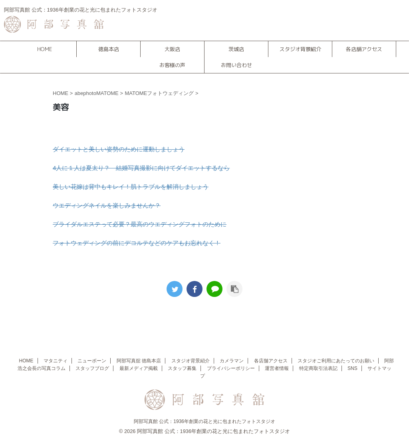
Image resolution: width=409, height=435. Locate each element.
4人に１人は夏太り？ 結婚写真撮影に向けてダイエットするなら (141, 167)
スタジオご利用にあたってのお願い (336, 361)
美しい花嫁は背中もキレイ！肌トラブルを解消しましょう (130, 186)
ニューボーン (91, 361)
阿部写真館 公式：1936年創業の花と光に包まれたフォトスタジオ (204, 421)
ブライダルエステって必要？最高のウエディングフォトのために (139, 224)
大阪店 (172, 49)
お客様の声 (172, 65)
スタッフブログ (92, 368)
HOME (44, 49)
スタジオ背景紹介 (300, 49)
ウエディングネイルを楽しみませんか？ (107, 205)
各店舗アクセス (364, 49)
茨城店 (236, 49)
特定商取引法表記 (318, 368)
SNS (352, 368)
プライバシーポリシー (231, 368)
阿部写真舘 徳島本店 (139, 361)
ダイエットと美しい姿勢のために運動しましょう (119, 149)
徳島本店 (108, 49)
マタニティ (56, 361)
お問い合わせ (236, 65)
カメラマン (232, 361)
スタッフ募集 (182, 368)
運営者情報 (277, 368)
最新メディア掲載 (138, 368)
